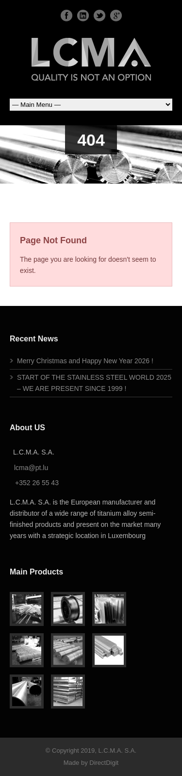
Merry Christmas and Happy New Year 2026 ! (85, 361)
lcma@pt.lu (31, 468)
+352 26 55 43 (37, 483)
